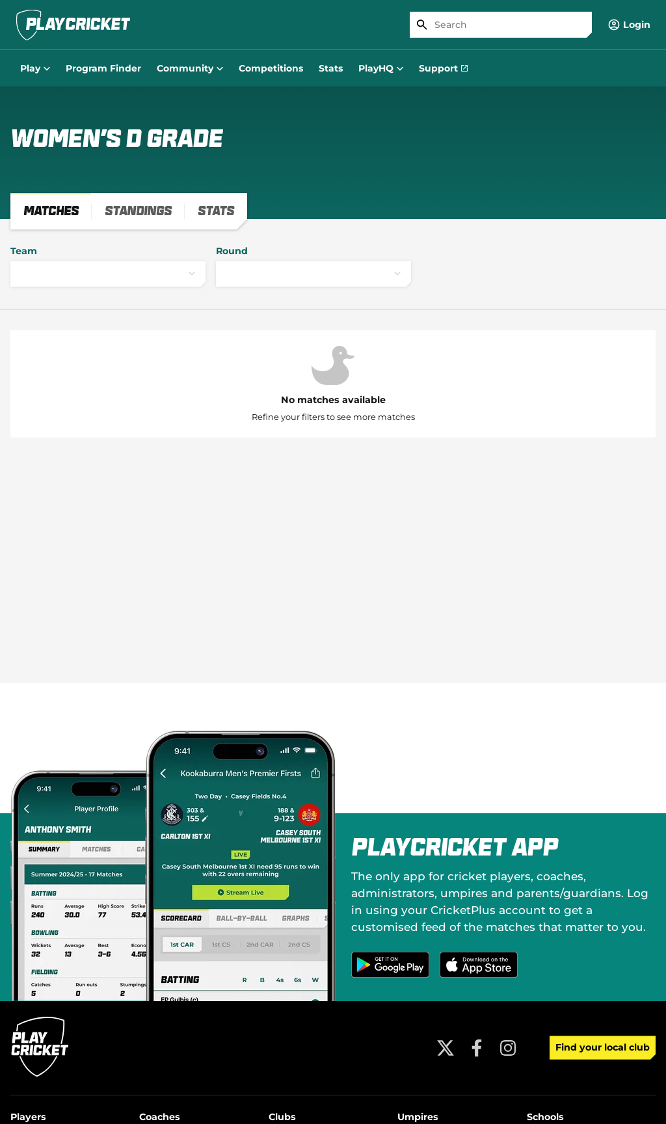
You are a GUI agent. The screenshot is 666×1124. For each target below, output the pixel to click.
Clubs (282, 1117)
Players (28, 1117)
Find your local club (602, 1047)
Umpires (417, 1117)
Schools (545, 1117)
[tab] (51, 211)
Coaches (159, 1117)
